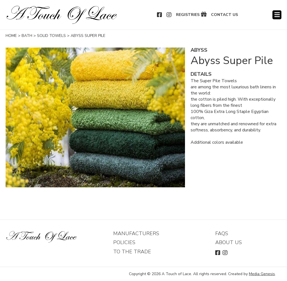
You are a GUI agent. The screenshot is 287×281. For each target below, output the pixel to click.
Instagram (169, 15)
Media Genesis (262, 274)
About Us (228, 242)
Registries (188, 15)
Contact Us (224, 15)
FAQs (221, 233)
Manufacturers (136, 233)
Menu (276, 14)
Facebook (160, 15)
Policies (124, 242)
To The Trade (132, 251)
